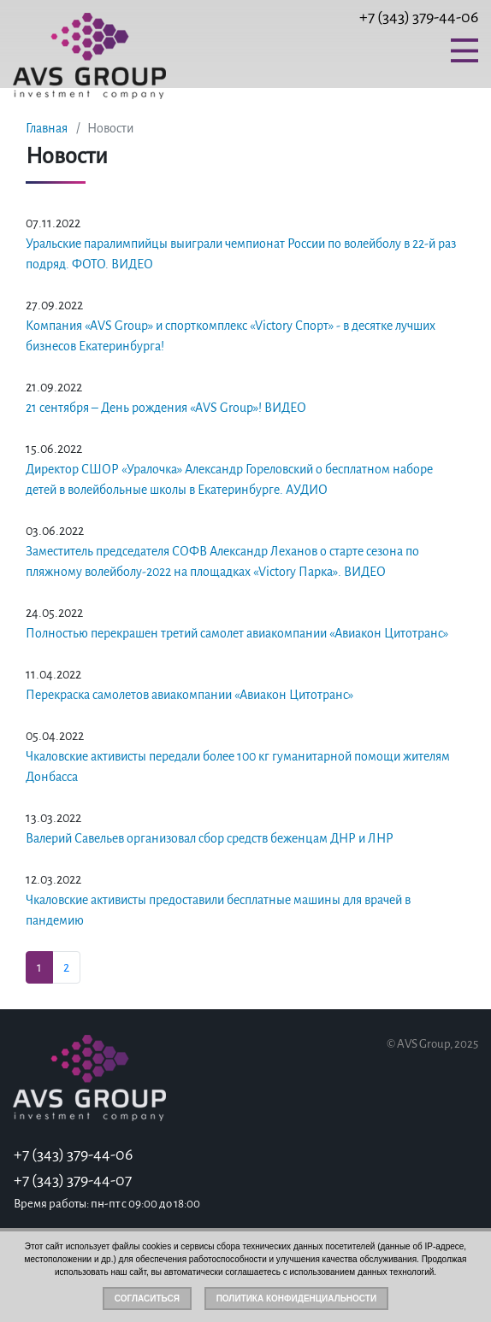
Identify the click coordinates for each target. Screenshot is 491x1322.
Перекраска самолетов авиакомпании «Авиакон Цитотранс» (189, 695)
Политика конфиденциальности (296, 1298)
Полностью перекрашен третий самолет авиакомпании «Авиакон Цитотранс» (237, 633)
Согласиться (147, 1298)
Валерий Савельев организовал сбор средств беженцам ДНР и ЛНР (209, 838)
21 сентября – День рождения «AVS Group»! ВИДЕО (166, 407)
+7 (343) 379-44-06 (418, 17)
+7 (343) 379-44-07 (73, 1180)
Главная (47, 128)
